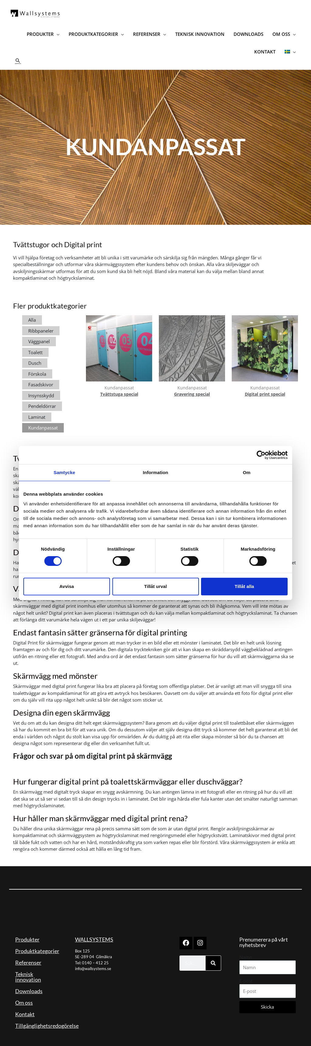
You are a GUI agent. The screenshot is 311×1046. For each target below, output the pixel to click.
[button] (18, 54)
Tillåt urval (155, 586)
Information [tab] (155, 472)
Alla (32, 313)
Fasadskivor (40, 378)
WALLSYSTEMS (94, 932)
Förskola (37, 367)
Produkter (27, 932)
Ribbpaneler (40, 324)
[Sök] (213, 956)
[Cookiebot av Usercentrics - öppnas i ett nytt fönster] (261, 455)
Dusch (34, 357)
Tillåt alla (244, 586)
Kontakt (25, 1007)
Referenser (28, 955)
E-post (245, 974)
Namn (245, 950)
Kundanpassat (43, 421)
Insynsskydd (41, 389)
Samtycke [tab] (64, 472)
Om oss (24, 996)
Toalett (35, 346)
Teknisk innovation (28, 970)
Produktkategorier (37, 944)
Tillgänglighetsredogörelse (47, 1019)
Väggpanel (39, 335)
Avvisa (67, 586)
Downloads (29, 984)
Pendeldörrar (42, 400)
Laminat (36, 410)
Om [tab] (246, 472)
